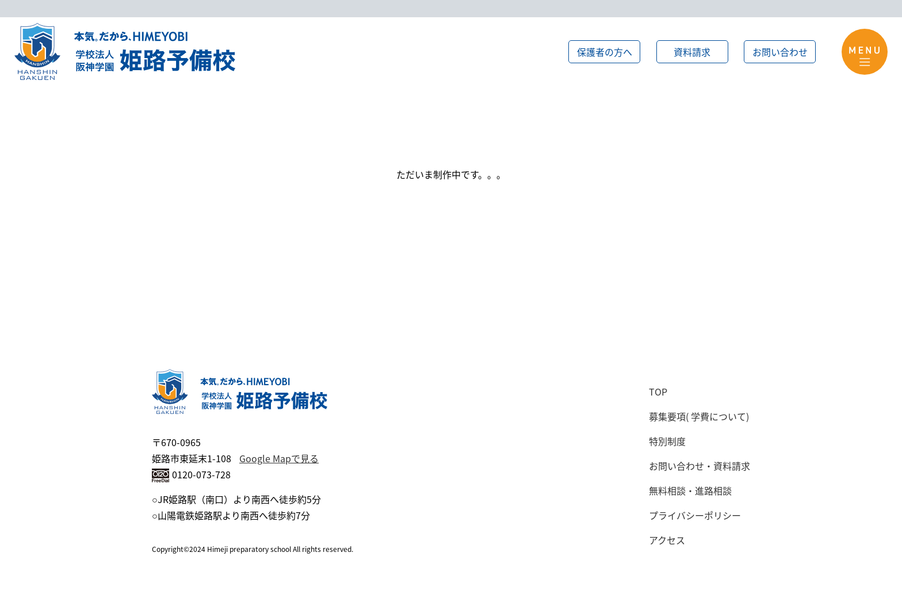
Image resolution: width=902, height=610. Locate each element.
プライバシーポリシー (695, 515)
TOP (658, 391)
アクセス (667, 540)
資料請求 (692, 52)
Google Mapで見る (279, 458)
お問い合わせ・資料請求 (699, 466)
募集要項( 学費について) (699, 416)
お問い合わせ (780, 52)
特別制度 (667, 441)
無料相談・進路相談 (690, 490)
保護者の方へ (604, 52)
